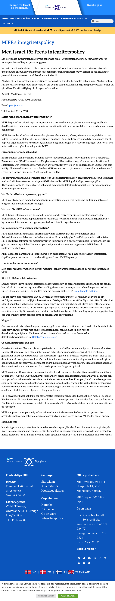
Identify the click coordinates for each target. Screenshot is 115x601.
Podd (38, 18)
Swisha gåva (95, 5)
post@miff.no (16, 105)
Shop (57, 18)
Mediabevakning (52, 491)
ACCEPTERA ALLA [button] (68, 596)
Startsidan (48, 482)
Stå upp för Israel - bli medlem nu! (20, 6)
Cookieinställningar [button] (46, 596)
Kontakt (46, 505)
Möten (48, 18)
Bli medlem (8, 18)
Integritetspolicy (52, 518)
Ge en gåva (48, 514)
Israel (82, 18)
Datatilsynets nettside (85, 291)
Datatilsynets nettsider (44, 337)
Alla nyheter (49, 486)
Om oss (7, 23)
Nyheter (69, 18)
